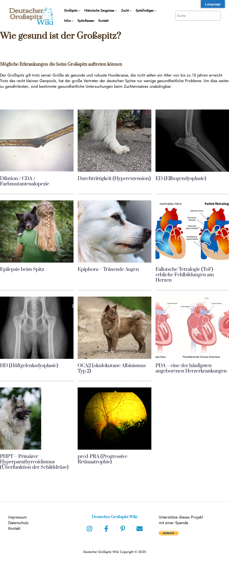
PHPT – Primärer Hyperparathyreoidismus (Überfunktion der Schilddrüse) (34, 461)
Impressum (17, 517)
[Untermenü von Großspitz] (79, 11)
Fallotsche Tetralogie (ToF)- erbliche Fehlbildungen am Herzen (185, 274)
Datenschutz (18, 523)
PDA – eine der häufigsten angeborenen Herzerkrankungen (191, 368)
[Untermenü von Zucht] (131, 11)
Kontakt (14, 528)
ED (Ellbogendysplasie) (180, 178)
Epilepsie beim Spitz (22, 269)
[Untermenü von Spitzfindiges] (155, 11)
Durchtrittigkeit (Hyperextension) (114, 178)
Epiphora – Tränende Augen (108, 269)
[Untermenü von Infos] (72, 21)
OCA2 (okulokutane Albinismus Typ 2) (112, 368)
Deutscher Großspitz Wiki (114, 516)
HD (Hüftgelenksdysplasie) (29, 366)
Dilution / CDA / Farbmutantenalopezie (24, 181)
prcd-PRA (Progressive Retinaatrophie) (102, 459)
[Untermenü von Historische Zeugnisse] (116, 11)
